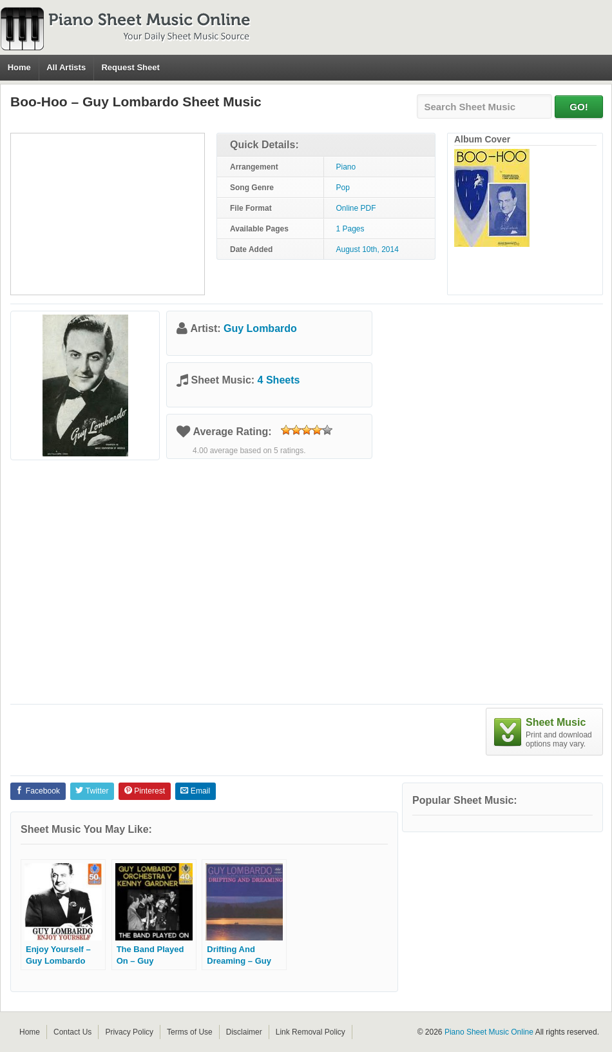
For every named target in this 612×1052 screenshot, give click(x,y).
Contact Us (72, 1032)
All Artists (66, 67)
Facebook (37, 790)
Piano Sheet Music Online (489, 1032)
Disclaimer (244, 1032)
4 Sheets (279, 380)
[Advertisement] (107, 214)
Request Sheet (130, 67)
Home (19, 67)
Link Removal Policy (310, 1032)
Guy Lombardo (260, 328)
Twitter (91, 790)
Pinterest (144, 790)
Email (195, 790)
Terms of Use (190, 1032)
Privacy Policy (129, 1032)
